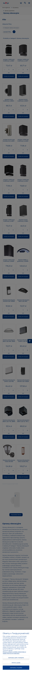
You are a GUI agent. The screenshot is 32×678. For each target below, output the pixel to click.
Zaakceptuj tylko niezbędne (16, 657)
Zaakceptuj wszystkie (16, 667)
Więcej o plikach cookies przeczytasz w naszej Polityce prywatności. (14, 652)
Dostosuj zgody (16, 662)
